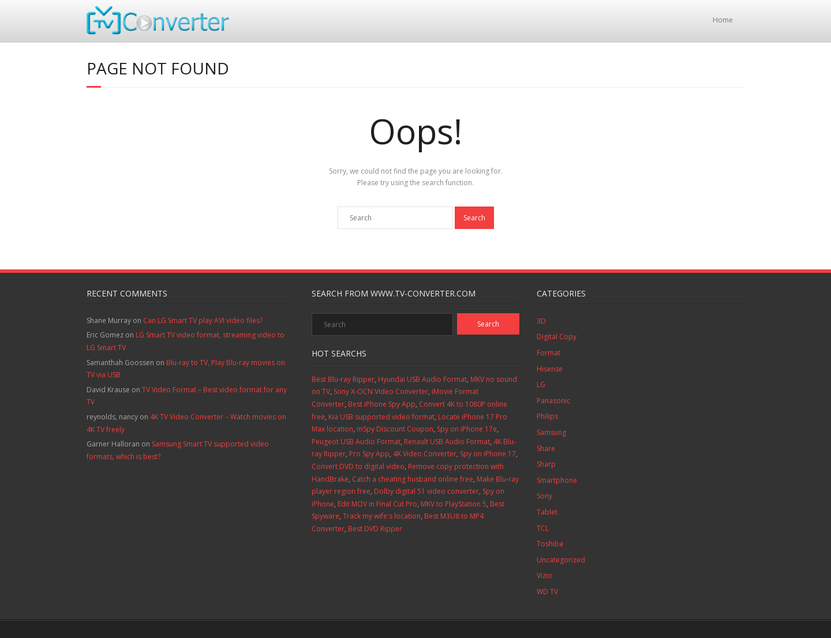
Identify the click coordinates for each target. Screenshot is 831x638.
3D (541, 321)
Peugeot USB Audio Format (356, 441)
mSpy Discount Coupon (395, 429)
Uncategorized (561, 560)
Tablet (547, 512)
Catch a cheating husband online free (412, 479)
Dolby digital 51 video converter (426, 491)
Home (723, 20)
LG (541, 384)
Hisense (550, 369)
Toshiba (550, 544)
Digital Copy (557, 336)
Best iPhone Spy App (381, 404)
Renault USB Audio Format (447, 441)
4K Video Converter (424, 454)
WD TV (547, 591)
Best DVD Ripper (375, 529)
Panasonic (553, 401)
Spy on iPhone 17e (467, 429)
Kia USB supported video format (381, 417)
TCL (543, 528)
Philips (547, 416)
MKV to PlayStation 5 (453, 504)
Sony (544, 496)
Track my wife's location (382, 516)
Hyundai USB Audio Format (422, 379)
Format (548, 353)
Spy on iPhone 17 (488, 454)
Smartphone (557, 480)
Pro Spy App (369, 454)
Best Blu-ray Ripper (343, 379)
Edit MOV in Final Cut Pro (377, 504)
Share (546, 448)
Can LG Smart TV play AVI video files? (203, 320)
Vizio (544, 575)
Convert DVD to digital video (358, 466)
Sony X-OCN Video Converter (381, 391)
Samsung (551, 432)
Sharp (546, 464)
